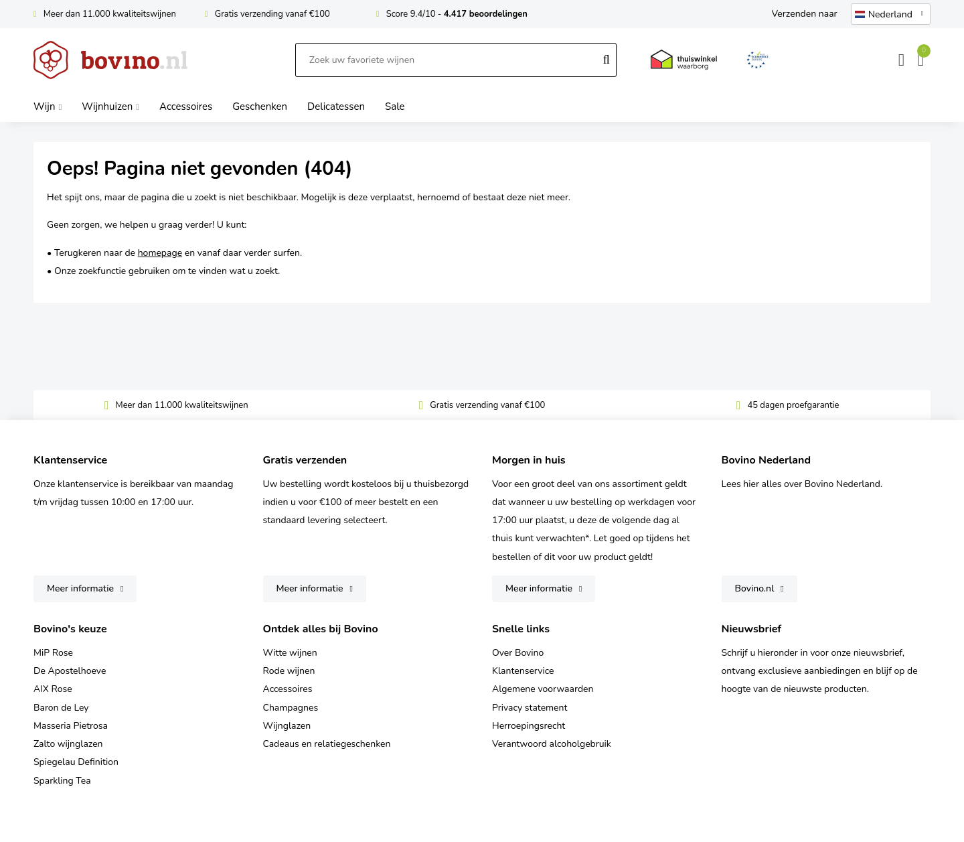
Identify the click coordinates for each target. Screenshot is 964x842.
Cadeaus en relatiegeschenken (327, 744)
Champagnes (291, 707)
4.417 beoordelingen (486, 14)
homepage (160, 253)
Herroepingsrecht (528, 725)
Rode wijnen (289, 670)
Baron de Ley (60, 707)
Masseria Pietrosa (70, 725)
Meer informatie (80, 588)
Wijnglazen (287, 725)
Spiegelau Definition (75, 762)
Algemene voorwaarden (542, 689)
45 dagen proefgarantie (793, 405)
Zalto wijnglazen (68, 744)
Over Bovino (518, 652)
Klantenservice (523, 670)
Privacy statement (529, 707)
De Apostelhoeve (69, 670)
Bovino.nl (755, 588)
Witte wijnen (290, 652)
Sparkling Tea (62, 780)
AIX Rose (52, 689)
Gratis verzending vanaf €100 (272, 14)
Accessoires (288, 689)
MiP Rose (53, 652)
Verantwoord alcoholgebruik (551, 744)
